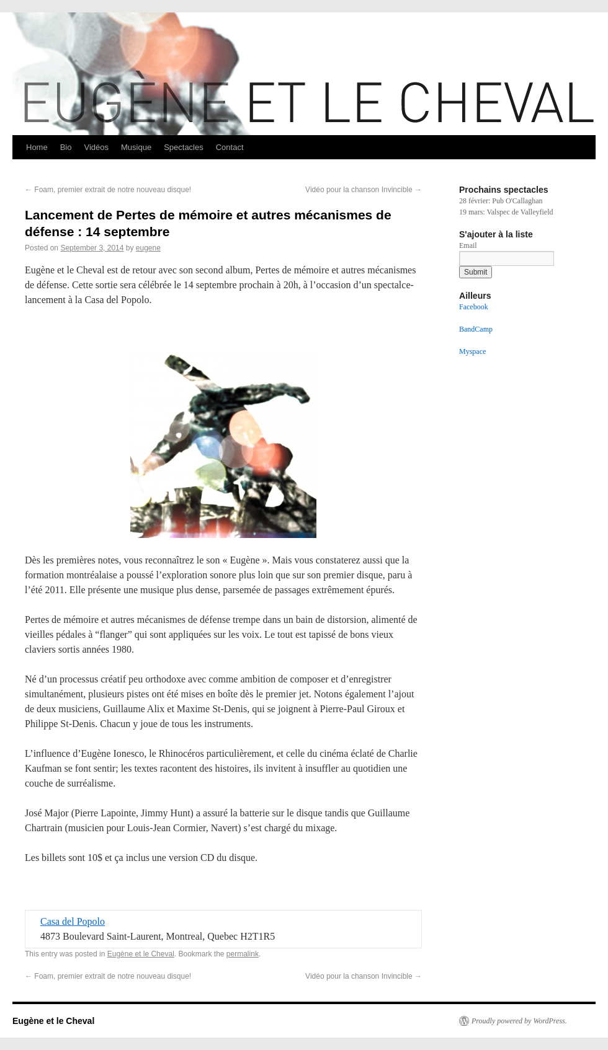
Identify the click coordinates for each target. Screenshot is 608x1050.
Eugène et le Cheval (140, 954)
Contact (230, 147)
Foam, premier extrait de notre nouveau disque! (108, 189)
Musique (136, 147)
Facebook (473, 306)
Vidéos (96, 147)
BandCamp (476, 329)
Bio (66, 147)
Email (468, 245)
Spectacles (183, 147)
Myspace (472, 351)
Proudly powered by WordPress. (519, 1021)
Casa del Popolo (72, 921)
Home (37, 147)
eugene (148, 248)
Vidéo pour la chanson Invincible (363, 189)
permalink (242, 954)
